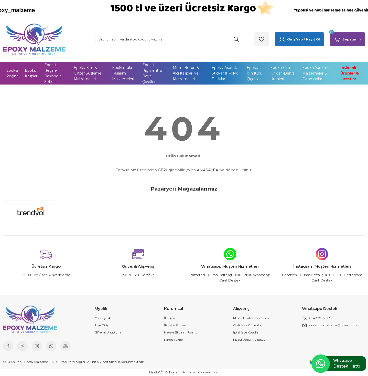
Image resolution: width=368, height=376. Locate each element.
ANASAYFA (207, 170)
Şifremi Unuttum (108, 332)
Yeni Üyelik (103, 318)
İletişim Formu (175, 325)
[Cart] (347, 39)
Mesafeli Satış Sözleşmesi (251, 318)
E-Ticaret (172, 372)
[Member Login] (299, 39)
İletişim (169, 318)
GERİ (162, 170)
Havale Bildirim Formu (181, 332)
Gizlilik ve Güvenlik (247, 325)
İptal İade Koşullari (247, 332)
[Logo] (34, 39)
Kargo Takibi (173, 339)
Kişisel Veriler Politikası (249, 339)
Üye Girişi (102, 325)
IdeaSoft (156, 372)
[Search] (168, 39)
